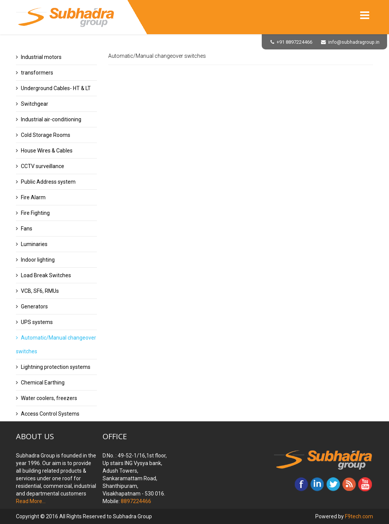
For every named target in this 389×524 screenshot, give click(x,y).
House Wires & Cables (47, 151)
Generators (34, 306)
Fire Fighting (35, 213)
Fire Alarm (33, 197)
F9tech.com (359, 516)
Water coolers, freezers (49, 398)
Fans (26, 228)
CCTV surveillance (42, 166)
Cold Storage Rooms (45, 135)
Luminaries (34, 244)
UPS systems (37, 322)
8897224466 (135, 501)
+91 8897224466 (294, 42)
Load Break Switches (46, 275)
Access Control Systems (50, 414)
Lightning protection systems (55, 367)
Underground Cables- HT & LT (56, 88)
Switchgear (34, 104)
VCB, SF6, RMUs (40, 291)
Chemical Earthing (43, 383)
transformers (37, 73)
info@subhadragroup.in (354, 42)
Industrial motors (41, 57)
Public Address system (48, 182)
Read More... (31, 501)
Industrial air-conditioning (51, 119)
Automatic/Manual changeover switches (56, 344)
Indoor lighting (38, 260)
